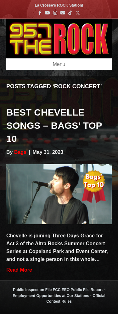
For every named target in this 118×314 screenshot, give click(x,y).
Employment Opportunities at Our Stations (51, 296)
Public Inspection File (32, 290)
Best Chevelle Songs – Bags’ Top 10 (54, 125)
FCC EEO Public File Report (78, 290)
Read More (19, 270)
